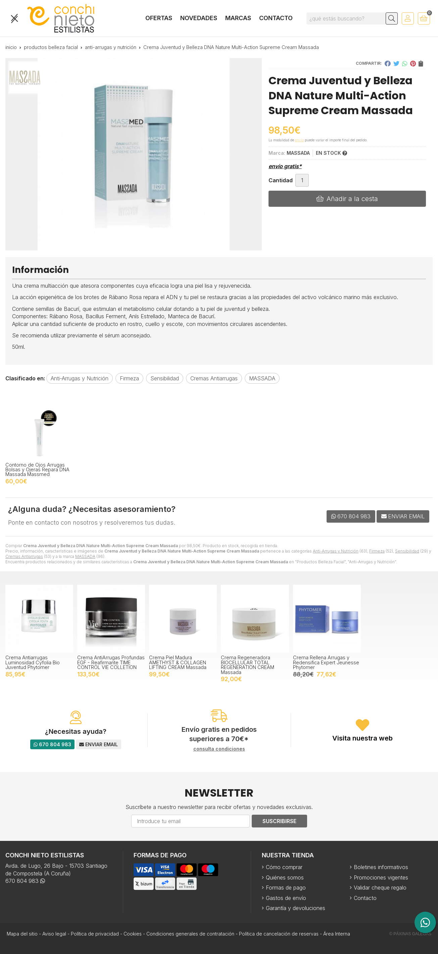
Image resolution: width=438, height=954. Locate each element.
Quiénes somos (285, 877)
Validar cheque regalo (380, 887)
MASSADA (85, 556)
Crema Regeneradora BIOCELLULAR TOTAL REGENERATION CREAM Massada (247, 665)
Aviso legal (54, 934)
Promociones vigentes (381, 877)
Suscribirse (279, 821)
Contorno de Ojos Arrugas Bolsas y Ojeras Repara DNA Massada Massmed (37, 469)
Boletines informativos (381, 867)
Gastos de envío (286, 898)
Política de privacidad (95, 934)
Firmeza (377, 551)
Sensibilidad (407, 551)
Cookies (133, 934)
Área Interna (336, 934)
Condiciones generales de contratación (190, 934)
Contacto (365, 898)
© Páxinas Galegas (410, 934)
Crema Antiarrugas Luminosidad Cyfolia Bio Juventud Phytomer (32, 662)
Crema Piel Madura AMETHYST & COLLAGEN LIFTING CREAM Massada (177, 662)
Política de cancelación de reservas (279, 934)
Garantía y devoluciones (295, 908)
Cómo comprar (284, 867)
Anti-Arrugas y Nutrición (335, 551)
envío (299, 140)
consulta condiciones (219, 749)
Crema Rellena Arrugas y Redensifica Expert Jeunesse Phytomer (326, 662)
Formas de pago (286, 887)
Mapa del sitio (22, 934)
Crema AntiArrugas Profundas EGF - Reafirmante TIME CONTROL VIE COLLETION (111, 662)
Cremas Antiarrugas (24, 556)
